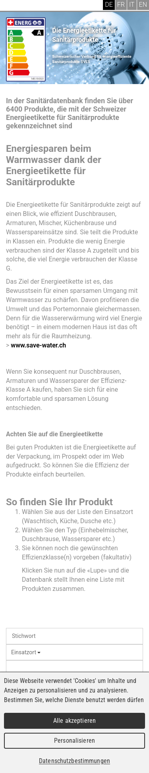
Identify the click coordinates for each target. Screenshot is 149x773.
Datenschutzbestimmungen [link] (74, 761)
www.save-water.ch (38, 345)
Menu (12, 6)
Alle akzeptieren (74, 720)
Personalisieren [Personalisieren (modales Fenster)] (74, 740)
